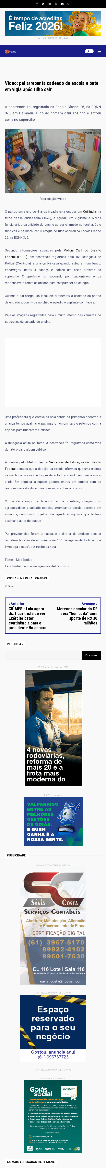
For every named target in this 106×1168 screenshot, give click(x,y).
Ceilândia (89, 211)
